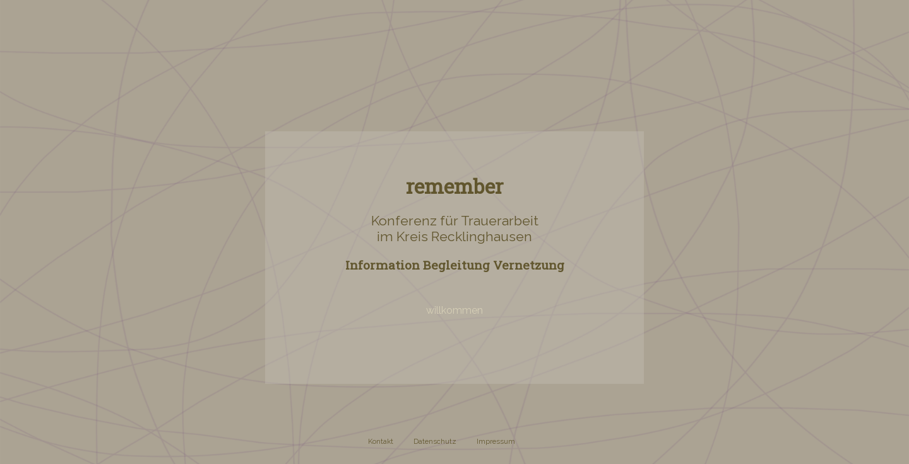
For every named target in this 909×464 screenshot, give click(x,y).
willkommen (454, 310)
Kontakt (380, 441)
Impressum (496, 441)
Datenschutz (434, 441)
